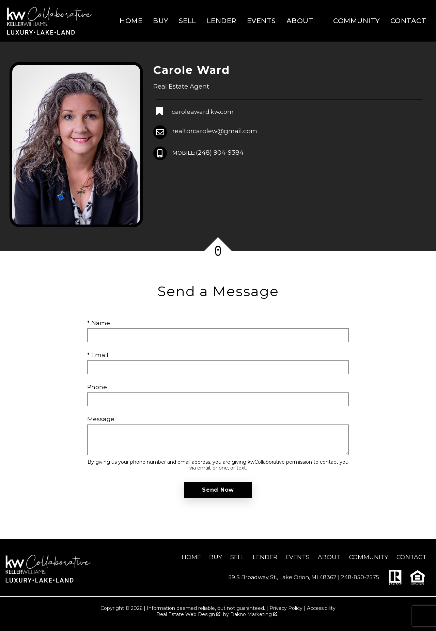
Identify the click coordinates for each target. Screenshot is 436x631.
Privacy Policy (285, 608)
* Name (98, 322)
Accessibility (321, 608)
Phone (97, 386)
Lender (221, 20)
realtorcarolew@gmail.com (214, 131)
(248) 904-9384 (208, 153)
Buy (160, 20)
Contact (408, 20)
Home (131, 20)
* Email (97, 354)
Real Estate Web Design (188, 614)
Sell (187, 20)
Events (261, 20)
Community (356, 20)
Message (100, 418)
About (329, 556)
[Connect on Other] (194, 112)
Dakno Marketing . (254, 614)
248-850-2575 (360, 577)
